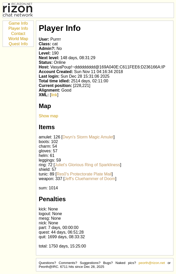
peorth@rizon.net (152, 263)
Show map (48, 116)
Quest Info (18, 44)
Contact (18, 33)
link (54, 95)
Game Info (18, 23)
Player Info (18, 28)
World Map (18, 39)
